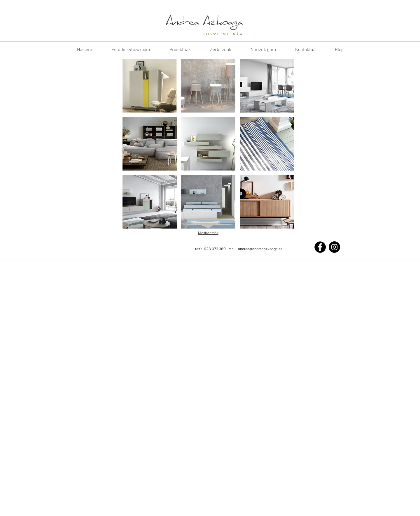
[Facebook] (320, 247)
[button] (150, 86)
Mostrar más (208, 233)
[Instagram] (334, 247)
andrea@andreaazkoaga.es (260, 249)
